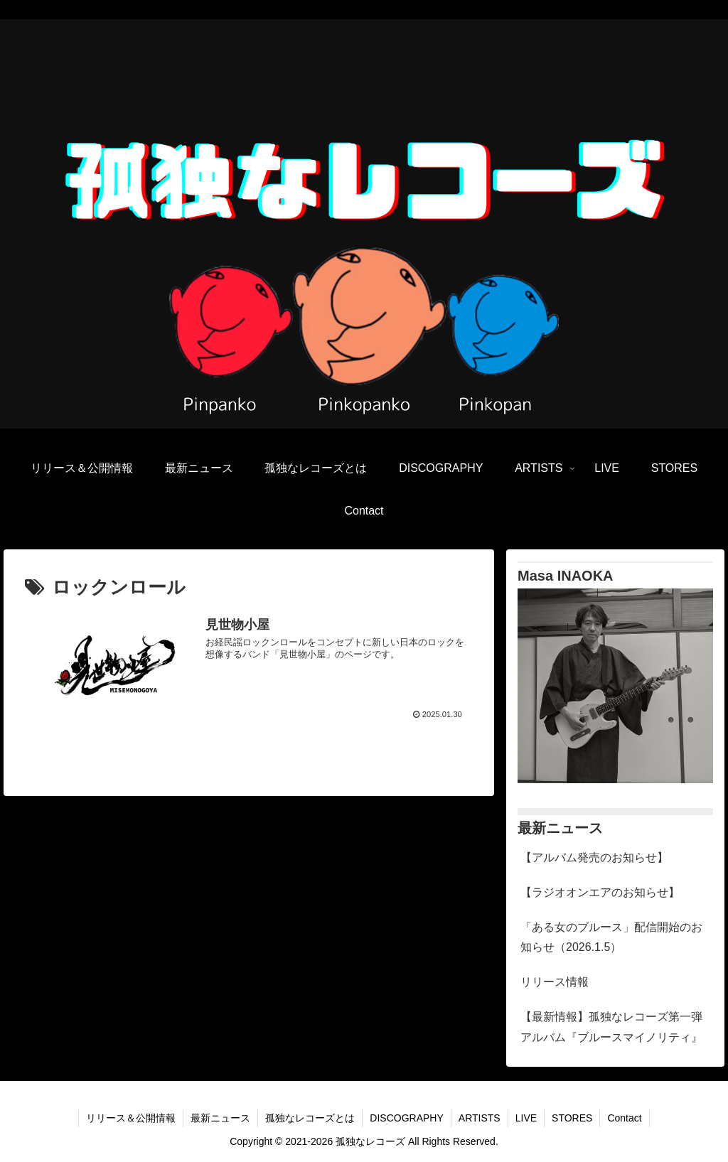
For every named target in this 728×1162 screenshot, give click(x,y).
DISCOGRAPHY (406, 1118)
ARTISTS (479, 1118)
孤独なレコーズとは (310, 1118)
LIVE (526, 1118)
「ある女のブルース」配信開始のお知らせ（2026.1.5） (611, 937)
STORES (572, 1118)
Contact (624, 1118)
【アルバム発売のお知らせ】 (594, 857)
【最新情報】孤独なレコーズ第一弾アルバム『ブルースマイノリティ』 (611, 1027)
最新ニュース (220, 1118)
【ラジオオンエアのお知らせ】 (600, 892)
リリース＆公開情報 (131, 1118)
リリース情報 (554, 982)
